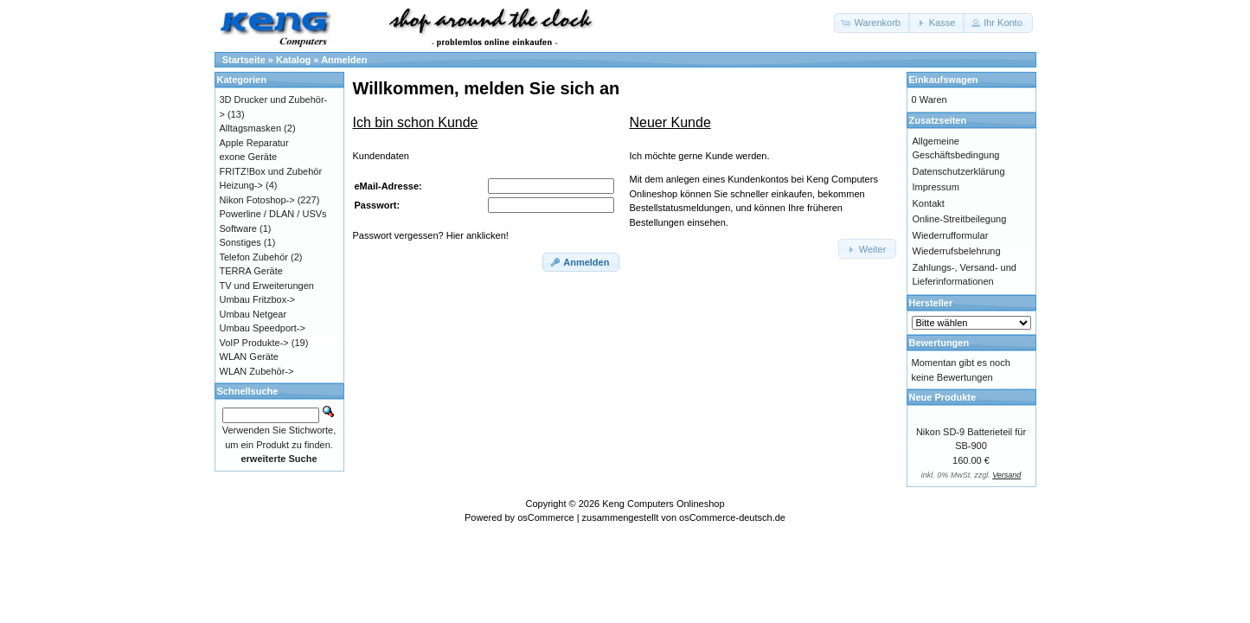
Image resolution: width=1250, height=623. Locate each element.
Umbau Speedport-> (262, 328)
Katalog (293, 60)
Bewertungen (939, 342)
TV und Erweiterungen (267, 285)
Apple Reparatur (254, 143)
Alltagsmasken (251, 128)
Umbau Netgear (253, 314)
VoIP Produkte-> (254, 342)
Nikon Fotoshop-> (257, 200)
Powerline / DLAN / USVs (273, 214)
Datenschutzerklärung (959, 171)
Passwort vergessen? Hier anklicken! (431, 235)
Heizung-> (241, 185)
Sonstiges (240, 242)
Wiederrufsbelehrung (957, 251)
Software (238, 228)
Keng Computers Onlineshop (663, 503)
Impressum (936, 187)
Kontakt (929, 203)
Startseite (244, 60)
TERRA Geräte (251, 271)
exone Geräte (249, 156)
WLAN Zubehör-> (257, 371)
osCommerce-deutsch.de (732, 517)
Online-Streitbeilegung (960, 219)
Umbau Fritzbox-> (258, 299)
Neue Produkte (943, 397)
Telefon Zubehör (254, 257)
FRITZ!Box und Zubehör (271, 171)
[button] (872, 23)
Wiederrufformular (951, 235)
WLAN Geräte (249, 356)
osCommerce (545, 517)
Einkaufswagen (943, 79)
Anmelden (344, 60)
